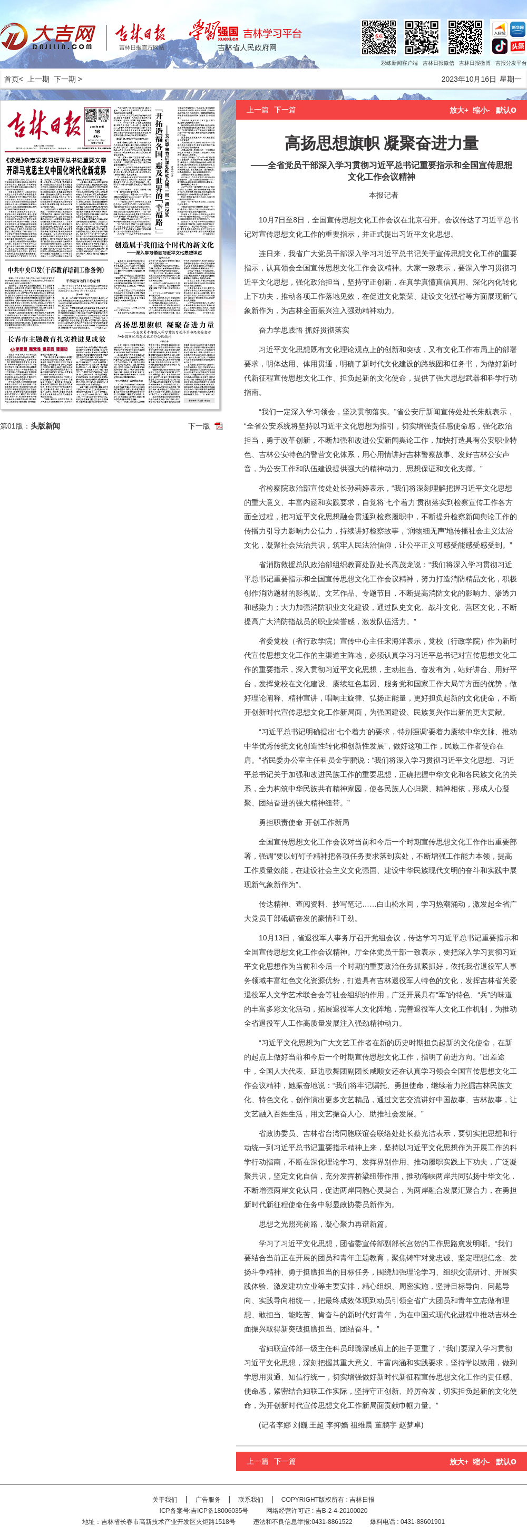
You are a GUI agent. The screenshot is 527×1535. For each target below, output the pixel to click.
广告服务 (208, 1499)
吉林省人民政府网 (247, 47)
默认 (506, 110)
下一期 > (68, 79)
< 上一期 (34, 79)
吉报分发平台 (511, 63)
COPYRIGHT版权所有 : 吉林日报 (328, 1499)
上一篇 (258, 109)
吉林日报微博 (475, 63)
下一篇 (285, 109)
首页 (9, 79)
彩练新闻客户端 (399, 63)
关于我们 (165, 1499)
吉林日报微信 (438, 63)
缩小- (481, 110)
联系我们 (251, 1499)
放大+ (459, 110)
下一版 (199, 426)
